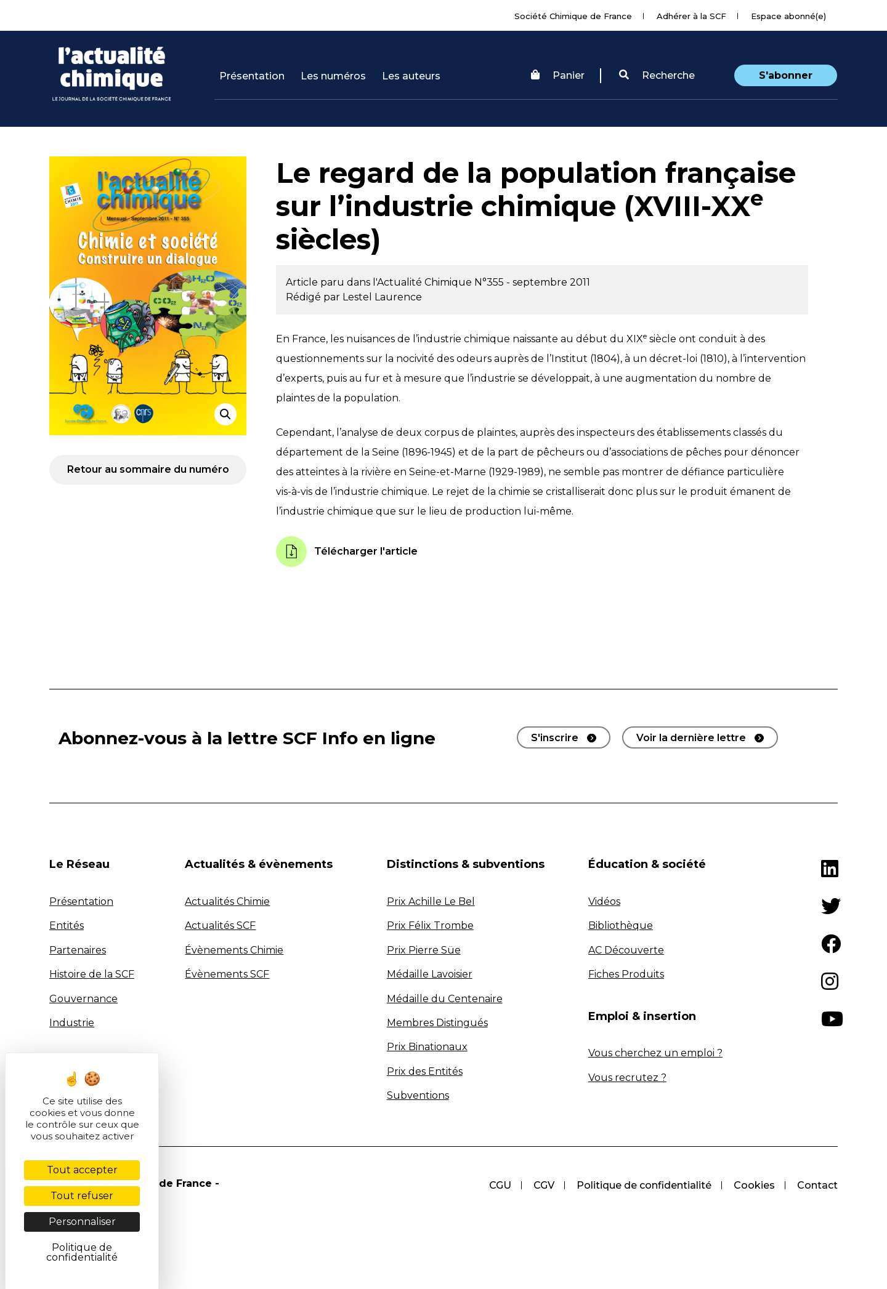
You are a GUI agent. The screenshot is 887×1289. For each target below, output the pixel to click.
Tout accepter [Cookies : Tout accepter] (82, 1170)
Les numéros (333, 76)
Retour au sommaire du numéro (148, 469)
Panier (558, 75)
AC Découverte (626, 950)
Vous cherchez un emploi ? (655, 1053)
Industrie (71, 1023)
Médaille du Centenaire (445, 999)
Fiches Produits (626, 974)
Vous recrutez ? (627, 1077)
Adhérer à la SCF (691, 16)
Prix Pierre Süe (424, 950)
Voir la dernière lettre (691, 738)
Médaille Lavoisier (429, 974)
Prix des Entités (425, 1071)
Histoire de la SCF (91, 974)
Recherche (657, 75)
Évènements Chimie (234, 950)
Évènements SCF (227, 974)
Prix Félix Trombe (430, 925)
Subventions (418, 1095)
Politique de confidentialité (644, 1185)
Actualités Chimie (227, 901)
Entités (66, 925)
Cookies (754, 1185)
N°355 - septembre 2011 (532, 282)
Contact (817, 1185)
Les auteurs (411, 76)
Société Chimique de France (573, 16)
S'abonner (785, 75)
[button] (657, 75)
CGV (543, 1185)
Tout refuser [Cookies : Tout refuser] (82, 1196)
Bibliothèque (620, 925)
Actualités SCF (220, 925)
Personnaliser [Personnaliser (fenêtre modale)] (82, 1221)
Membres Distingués (437, 1023)
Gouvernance (83, 999)
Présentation (252, 76)
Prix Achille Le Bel (431, 901)
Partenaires (77, 950)
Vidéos (604, 901)
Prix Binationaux (427, 1047)
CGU (500, 1185)
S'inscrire (554, 738)
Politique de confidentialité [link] (82, 1252)
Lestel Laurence (382, 297)
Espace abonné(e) (788, 16)
